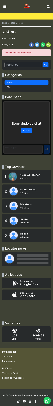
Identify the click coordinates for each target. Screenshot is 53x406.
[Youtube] (24, 401)
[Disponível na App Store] (26, 295)
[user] (48, 6)
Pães (9, 87)
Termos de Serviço (11, 373)
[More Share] (48, 44)
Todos (10, 82)
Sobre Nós (7, 356)
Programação (8, 361)
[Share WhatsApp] (43, 44)
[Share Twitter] (37, 44)
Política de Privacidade (13, 378)
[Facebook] (35, 401)
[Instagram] (30, 401)
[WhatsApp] (18, 401)
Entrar (26, 130)
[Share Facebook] (31, 44)
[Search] (45, 64)
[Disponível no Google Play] (26, 283)
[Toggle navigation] (5, 6)
